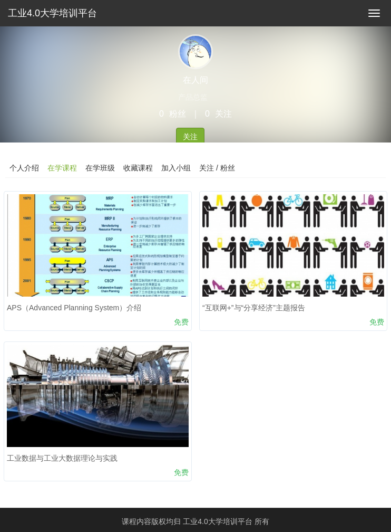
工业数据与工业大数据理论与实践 (62, 458)
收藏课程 (138, 168)
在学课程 (62, 168)
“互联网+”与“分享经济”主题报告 (253, 307)
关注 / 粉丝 (217, 168)
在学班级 (100, 168)
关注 (190, 136)
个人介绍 (24, 168)
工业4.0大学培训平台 (52, 13)
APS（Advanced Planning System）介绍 (74, 307)
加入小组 (176, 168)
